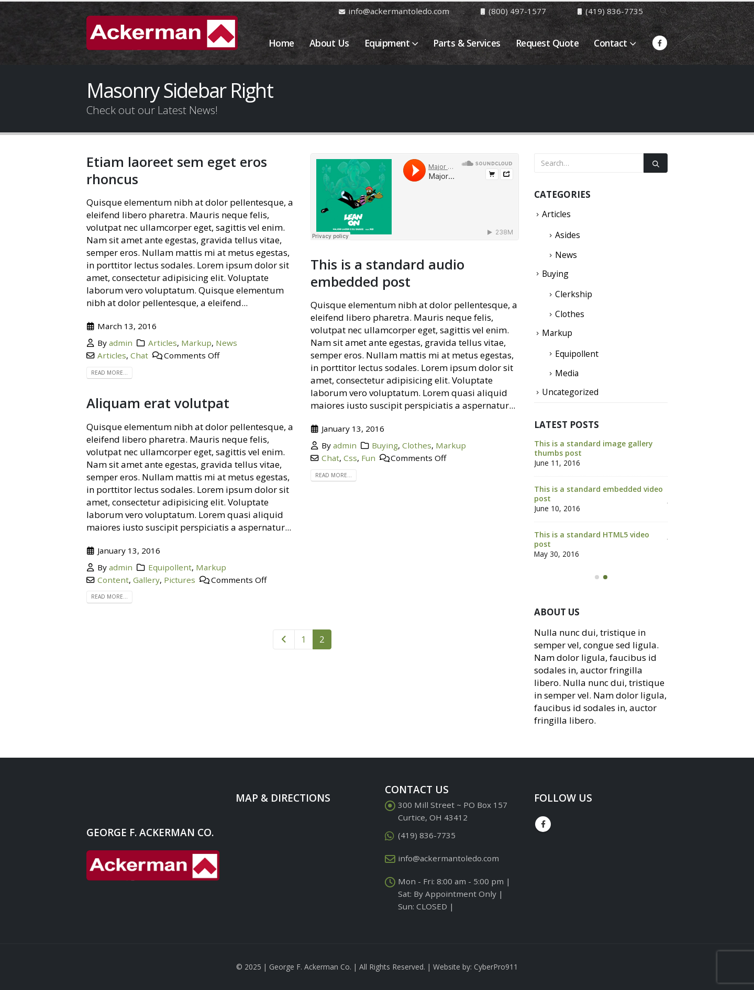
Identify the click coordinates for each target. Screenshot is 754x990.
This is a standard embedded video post (598, 493)
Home (281, 43)
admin (120, 343)
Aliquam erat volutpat (157, 403)
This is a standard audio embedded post (387, 272)
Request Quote (547, 43)
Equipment (387, 43)
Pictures (179, 580)
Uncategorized (570, 392)
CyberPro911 (496, 967)
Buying (385, 445)
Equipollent (170, 567)
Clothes (416, 445)
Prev (284, 639)
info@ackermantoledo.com (448, 858)
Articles (162, 343)
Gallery (146, 580)
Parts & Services (467, 43)
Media (567, 373)
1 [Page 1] (303, 639)
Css (350, 458)
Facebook (543, 824)
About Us (329, 43)
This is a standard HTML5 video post (591, 539)
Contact (610, 43)
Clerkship (573, 294)
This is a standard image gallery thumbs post (593, 448)
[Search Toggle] (663, 11)
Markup (196, 343)
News (226, 343)
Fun (368, 458)
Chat (139, 355)
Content (113, 580)
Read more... (109, 372)
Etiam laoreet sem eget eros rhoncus (176, 170)
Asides (567, 235)
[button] (597, 577)
